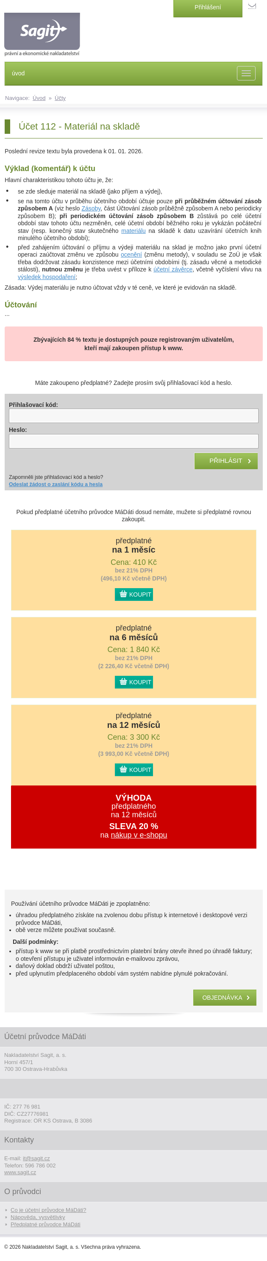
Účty (60, 98)
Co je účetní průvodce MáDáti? (48, 1210)
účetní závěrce (172, 269)
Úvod (39, 98)
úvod (18, 73)
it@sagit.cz (36, 1158)
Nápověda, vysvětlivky (38, 1217)
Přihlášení (208, 7)
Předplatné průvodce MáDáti (46, 1224)
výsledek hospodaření (46, 277)
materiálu (133, 230)
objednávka (222, 997)
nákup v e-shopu (139, 835)
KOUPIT (140, 594)
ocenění (131, 254)
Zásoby (90, 208)
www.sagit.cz (20, 1172)
